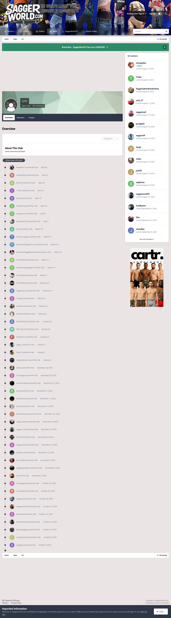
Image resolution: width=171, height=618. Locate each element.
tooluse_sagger (22, 237)
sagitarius (140, 182)
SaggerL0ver (21, 445)
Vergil (138, 147)
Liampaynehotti (22, 537)
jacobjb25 (140, 124)
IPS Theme (6, 600)
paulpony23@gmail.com (26, 244)
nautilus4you (21, 175)
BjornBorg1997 (22, 221)
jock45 (139, 171)
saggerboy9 (141, 112)
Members (20, 118)
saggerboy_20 (21, 291)
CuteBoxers (141, 206)
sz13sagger (21, 375)
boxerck (19, 406)
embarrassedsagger (24, 268)
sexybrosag (20, 206)
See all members (147, 239)
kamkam (19, 452)
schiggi (19, 298)
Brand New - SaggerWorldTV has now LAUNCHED (83, 47)
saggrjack (20, 499)
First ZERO (20, 283)
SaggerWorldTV (71, 31)
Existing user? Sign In (136, 14)
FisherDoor (20, 337)
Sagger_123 (21, 429)
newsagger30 (21, 483)
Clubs (54, 31)
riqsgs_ (19, 345)
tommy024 (20, 275)
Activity (26, 31)
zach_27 (139, 100)
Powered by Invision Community (157, 603)
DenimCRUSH (21, 321)
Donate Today (91, 31)
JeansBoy (140, 229)
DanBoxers (20, 399)
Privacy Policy (16, 603)
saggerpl (19, 545)
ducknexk (20, 514)
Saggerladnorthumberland (147, 89)
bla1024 (19, 437)
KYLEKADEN (21, 260)
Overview (9, 118)
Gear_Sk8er (20, 460)
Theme (5, 603)
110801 (19, 190)
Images (32, 118)
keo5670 (19, 183)
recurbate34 (21, 491)
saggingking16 (22, 360)
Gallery (42, 31)
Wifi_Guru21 (21, 329)
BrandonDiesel (22, 522)
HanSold (19, 314)
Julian (138, 159)
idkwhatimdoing (22, 414)
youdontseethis (22, 383)
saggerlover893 (143, 194)
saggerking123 (22, 506)
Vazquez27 (20, 214)
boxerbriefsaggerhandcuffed (27, 252)
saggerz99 (140, 135)
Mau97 (19, 352)
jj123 (18, 229)
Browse (10, 31)
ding (18, 198)
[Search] (142, 31)
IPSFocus (16, 600)
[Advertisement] (62, 72)
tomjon (19, 368)
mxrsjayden (141, 63)
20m (138, 217)
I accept (161, 611)
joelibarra (20, 306)
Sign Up (152, 14)
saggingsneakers (23, 468)
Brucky (19, 391)
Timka (138, 77)
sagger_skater (21, 422)
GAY (25, 101)
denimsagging (22, 530)
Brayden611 (21, 167)
